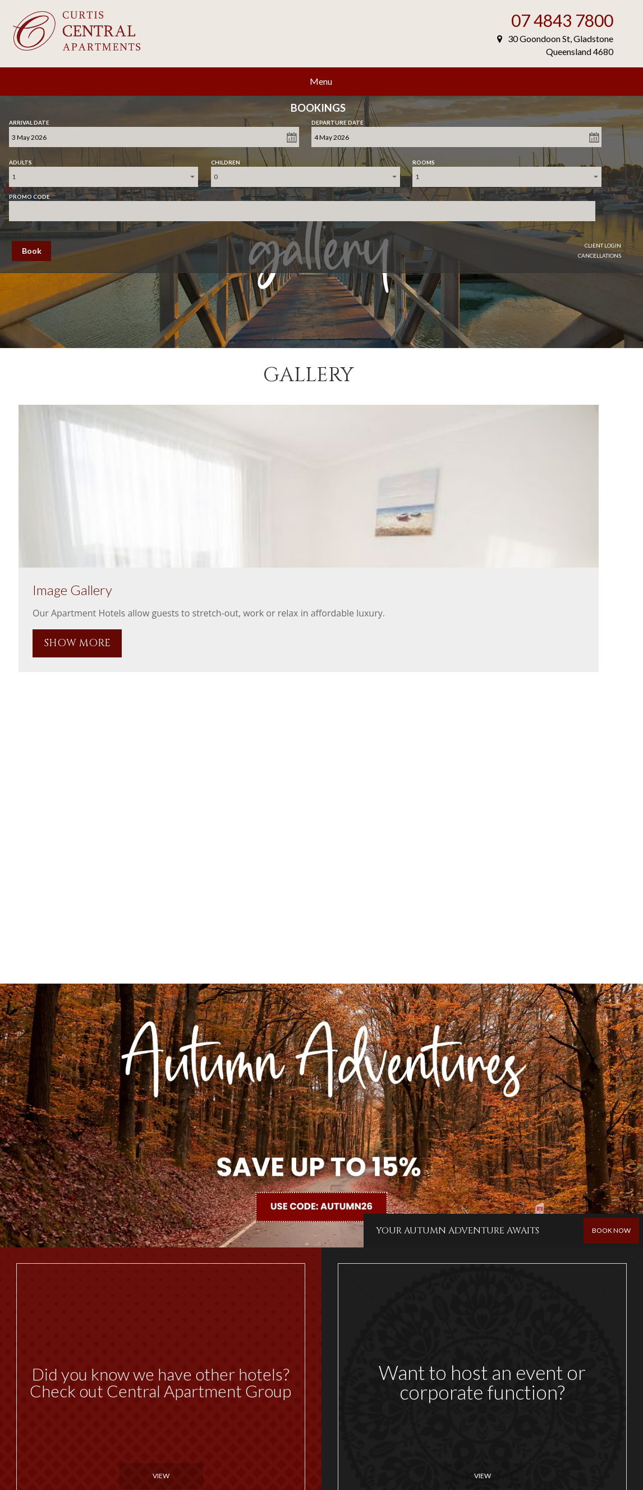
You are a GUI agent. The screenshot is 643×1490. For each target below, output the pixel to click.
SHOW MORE (77, 643)
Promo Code (29, 194)
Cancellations (599, 255)
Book (32, 250)
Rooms (423, 160)
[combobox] (103, 177)
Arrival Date (29, 120)
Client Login (603, 245)
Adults (20, 160)
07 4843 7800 (562, 20)
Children (225, 160)
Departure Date (337, 120)
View (161, 1475)
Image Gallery (72, 590)
